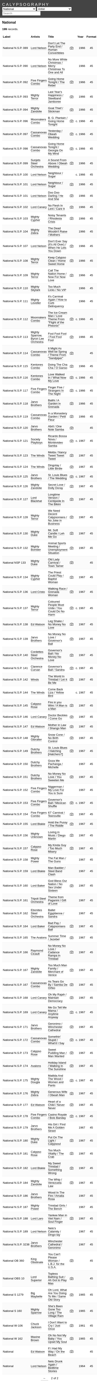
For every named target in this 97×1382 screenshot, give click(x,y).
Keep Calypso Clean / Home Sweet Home (57, 261)
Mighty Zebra (35, 231)
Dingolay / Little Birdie (55, 467)
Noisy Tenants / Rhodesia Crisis (57, 218)
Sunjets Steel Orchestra (37, 163)
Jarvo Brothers (36, 403)
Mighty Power (35, 859)
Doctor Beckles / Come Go (57, 717)
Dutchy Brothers (36, 751)
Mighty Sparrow (36, 334)
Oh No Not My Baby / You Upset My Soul (57, 1338)
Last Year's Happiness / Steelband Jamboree (55, 96)
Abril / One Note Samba (56, 428)
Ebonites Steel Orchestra (37, 913)
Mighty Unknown (37, 835)
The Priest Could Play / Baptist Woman (56, 577)
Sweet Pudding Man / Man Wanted (57, 1053)
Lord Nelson (38, 48)
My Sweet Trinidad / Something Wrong (55, 1168)
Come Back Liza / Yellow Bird (56, 692)
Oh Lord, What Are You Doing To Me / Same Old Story (57, 1294)
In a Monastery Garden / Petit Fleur (57, 416)
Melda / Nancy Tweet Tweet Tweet (57, 455)
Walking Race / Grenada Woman (57, 592)
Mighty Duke (35, 533)
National (8, 48)
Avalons (36, 1066)
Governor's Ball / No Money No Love (55, 655)
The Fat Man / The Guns (57, 859)
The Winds (38, 455)
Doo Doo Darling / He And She (55, 196)
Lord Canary (39, 207)
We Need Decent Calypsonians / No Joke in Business (57, 517)
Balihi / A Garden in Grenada (54, 403)
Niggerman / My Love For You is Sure (56, 790)
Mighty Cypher (35, 218)
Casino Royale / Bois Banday (57, 1116)
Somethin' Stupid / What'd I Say (56, 1040)
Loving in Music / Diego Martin (57, 835)
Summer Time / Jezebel (57, 937)
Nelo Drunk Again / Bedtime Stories (55, 1366)
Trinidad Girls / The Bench (57, 1207)
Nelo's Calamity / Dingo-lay (54, 1231)
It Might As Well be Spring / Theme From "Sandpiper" (57, 353)
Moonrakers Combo (38, 121)
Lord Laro (37, 1218)
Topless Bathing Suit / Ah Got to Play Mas (57, 1278)
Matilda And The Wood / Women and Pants (56, 1080)
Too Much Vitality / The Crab (56, 1153)
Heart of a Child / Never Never (56, 1105)
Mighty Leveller (36, 301)
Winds (35, 679)
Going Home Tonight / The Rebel (56, 82)
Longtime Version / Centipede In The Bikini (56, 499)
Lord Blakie (38, 824)
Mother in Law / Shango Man (57, 726)
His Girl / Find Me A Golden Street (57, 1127)
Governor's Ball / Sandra (56, 668)
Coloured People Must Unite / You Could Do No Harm (56, 608)
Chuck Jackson (36, 1325)
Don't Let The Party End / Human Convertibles (56, 48)
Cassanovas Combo (39, 134)
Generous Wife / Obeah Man (57, 1093)
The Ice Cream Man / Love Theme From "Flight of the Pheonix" (57, 319)
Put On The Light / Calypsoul (55, 1140)
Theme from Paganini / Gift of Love (57, 900)
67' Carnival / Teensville (56, 814)
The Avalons (39, 937)
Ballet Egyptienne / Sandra (56, 913)
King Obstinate (37, 1260)
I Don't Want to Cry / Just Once (57, 1325)
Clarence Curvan (36, 668)
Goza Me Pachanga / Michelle (55, 764)
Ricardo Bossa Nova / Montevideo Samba (57, 440)
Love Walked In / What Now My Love (57, 377)
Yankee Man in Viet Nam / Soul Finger (57, 1218)
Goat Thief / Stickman (55, 109)
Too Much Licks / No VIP (57, 288)
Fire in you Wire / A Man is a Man (57, 705)
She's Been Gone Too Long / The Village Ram (56, 1311)
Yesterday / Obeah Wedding (55, 134)
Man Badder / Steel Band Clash (56, 871)
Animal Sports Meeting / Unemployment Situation (57, 548)
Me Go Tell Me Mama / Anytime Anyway (57, 1012)
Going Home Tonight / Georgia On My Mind (56, 148)
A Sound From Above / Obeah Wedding (57, 163)
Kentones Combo (37, 366)
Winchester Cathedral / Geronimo (55, 1244)
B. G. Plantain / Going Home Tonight (57, 121)
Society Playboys (37, 441)
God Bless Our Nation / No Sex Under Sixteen (57, 885)
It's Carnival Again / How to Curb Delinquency (57, 301)
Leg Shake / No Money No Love (57, 624)
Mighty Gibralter (36, 738)
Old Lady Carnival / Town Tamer (56, 563)
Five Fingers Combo (39, 82)
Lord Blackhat (36, 499)
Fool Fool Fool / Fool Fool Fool (57, 337)
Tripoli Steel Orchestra (38, 900)
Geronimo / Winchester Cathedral (55, 1027)
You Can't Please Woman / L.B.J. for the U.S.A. (56, 1261)
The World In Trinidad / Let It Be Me (57, 679)
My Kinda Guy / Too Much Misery (57, 848)
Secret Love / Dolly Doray (56, 486)
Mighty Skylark (35, 288)
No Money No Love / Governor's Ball (57, 638)
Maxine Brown (35, 1338)
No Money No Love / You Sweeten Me (57, 777)
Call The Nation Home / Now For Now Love (57, 275)
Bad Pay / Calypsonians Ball (56, 926)
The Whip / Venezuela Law (55, 1183)
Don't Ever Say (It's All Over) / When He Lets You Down (57, 246)
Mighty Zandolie (36, 109)
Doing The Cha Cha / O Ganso (57, 366)
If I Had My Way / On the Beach (56, 1351)
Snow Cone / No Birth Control (56, 738)
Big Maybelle (36, 1295)
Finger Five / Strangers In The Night (56, 390)
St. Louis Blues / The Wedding (57, 476)
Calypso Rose (36, 705)
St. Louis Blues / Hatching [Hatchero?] (57, 751)
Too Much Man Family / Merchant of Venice (57, 970)
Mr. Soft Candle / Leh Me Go (56, 533)
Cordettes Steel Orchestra (37, 655)
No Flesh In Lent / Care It (56, 207)
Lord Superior (36, 1278)
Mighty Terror (35, 97)
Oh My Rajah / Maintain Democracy (57, 998)
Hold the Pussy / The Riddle (57, 824)
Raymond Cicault (37, 952)
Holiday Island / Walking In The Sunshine (57, 1066)
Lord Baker (38, 885)
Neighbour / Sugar (55, 174)
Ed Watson (38, 624)
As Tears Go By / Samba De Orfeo (57, 985)
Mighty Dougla (35, 1080)
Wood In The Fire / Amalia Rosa (56, 1196)
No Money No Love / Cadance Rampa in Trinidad (57, 952)
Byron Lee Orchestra (37, 340)
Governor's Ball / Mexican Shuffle (57, 803)
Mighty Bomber (36, 548)
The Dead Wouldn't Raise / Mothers (57, 231)
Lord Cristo (38, 591)
